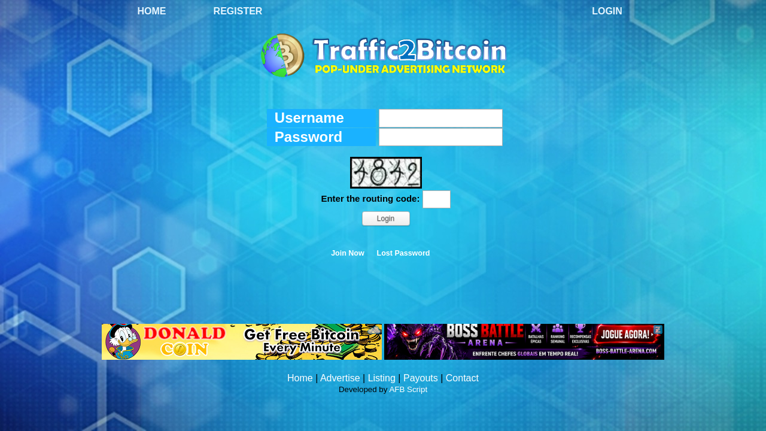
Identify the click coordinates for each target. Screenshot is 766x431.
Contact (462, 378)
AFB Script (408, 389)
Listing (382, 378)
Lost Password (403, 253)
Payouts (420, 378)
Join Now (347, 253)
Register (238, 11)
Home (152, 11)
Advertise (340, 378)
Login (607, 11)
